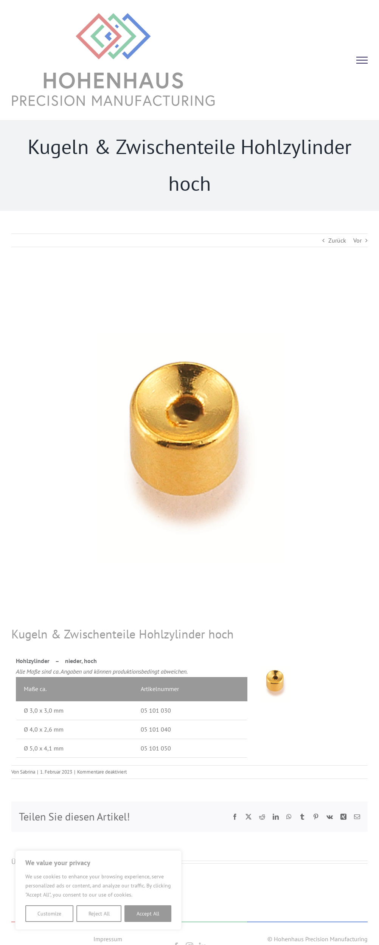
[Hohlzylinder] (189, 448)
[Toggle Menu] (362, 60)
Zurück (337, 240)
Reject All (99, 913)
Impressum (107, 939)
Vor (357, 240)
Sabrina (27, 772)
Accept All (148, 913)
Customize (49, 913)
